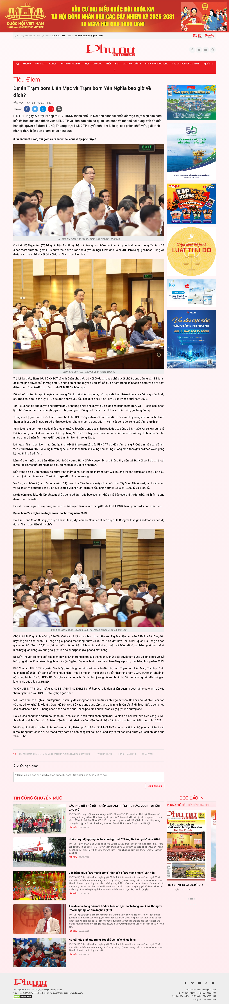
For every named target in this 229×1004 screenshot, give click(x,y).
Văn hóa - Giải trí (132, 64)
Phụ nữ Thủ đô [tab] (176, 805)
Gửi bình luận (155, 785)
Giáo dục (97, 64)
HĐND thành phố (127, 754)
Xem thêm (191, 904)
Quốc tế (208, 64)
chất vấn (147, 754)
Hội (87, 64)
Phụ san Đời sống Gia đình (186, 64)
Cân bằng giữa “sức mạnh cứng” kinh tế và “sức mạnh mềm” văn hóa (112, 872)
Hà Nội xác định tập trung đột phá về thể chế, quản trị (102, 939)
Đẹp (117, 64)
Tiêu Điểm (26, 79)
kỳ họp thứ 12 (104, 754)
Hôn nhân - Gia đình (70, 64)
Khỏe (108, 64)
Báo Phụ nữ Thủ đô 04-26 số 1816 (191, 884)
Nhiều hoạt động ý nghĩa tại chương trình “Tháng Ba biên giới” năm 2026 (114, 839)
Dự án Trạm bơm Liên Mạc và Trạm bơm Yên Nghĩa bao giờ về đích (55, 754)
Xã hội (52, 64)
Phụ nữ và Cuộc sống (156, 64)
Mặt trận (40, 64)
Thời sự (27, 64)
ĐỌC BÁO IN (191, 798)
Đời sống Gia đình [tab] (199, 805)
